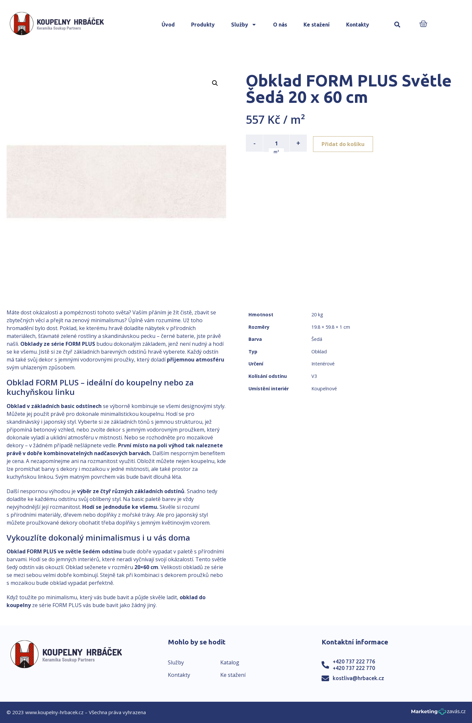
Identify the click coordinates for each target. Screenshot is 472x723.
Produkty (203, 25)
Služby (244, 24)
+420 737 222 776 (354, 661)
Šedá (316, 339)
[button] (397, 24)
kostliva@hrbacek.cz (358, 678)
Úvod (168, 25)
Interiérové (323, 364)
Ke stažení (317, 25)
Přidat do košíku (344, 143)
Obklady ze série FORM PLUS (57, 343)
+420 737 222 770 (354, 668)
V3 (314, 376)
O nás (280, 25)
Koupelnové (324, 388)
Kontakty (357, 25)
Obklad (319, 351)
